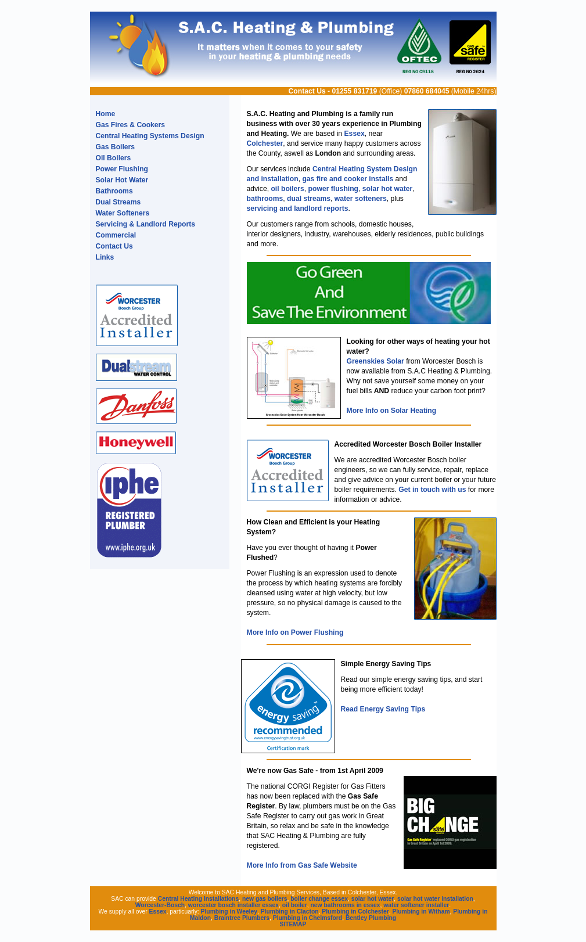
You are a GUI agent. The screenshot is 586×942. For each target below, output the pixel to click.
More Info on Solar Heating (392, 411)
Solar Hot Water (122, 180)
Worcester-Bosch (160, 905)
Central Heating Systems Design (150, 136)
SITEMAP (293, 924)
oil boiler (294, 905)
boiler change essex (319, 899)
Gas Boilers (115, 147)
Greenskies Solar (375, 361)
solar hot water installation (435, 899)
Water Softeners (123, 213)
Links (105, 257)
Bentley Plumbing (371, 918)
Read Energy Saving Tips (383, 709)
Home (106, 114)
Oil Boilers (113, 158)
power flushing (333, 189)
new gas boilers (264, 899)
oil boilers (287, 189)
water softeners (361, 199)
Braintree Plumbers (241, 918)
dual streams (308, 199)
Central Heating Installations (198, 899)
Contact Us (307, 91)
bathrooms (265, 199)
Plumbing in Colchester (355, 911)
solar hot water (387, 189)
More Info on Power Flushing (295, 632)
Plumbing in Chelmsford (307, 918)
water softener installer (416, 905)
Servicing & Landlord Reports (146, 224)
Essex (354, 134)
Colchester (265, 143)
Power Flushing (122, 169)
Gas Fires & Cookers (131, 125)
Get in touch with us (432, 490)
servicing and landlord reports (297, 208)
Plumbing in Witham (421, 911)
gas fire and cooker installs (347, 179)
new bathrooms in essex (345, 905)
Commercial (116, 235)
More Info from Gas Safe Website (302, 865)
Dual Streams (118, 202)
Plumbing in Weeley (229, 911)
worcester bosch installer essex (233, 905)
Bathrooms (114, 191)
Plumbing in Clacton (290, 911)
